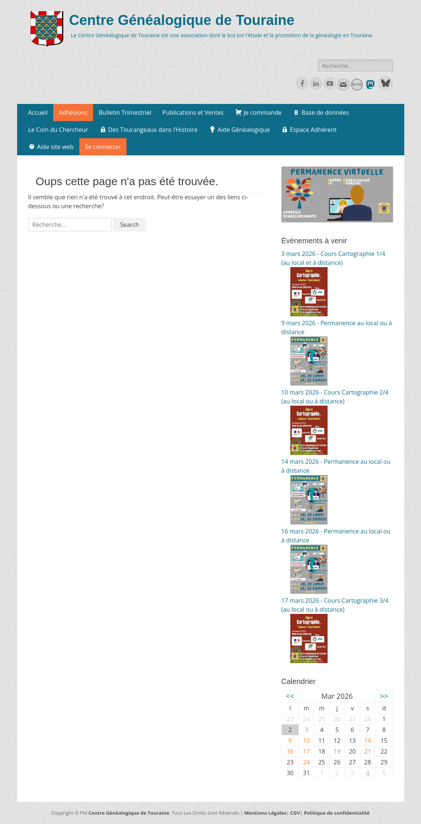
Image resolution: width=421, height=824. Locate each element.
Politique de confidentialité (336, 812)
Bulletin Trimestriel (125, 112)
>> (384, 696)
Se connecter (103, 147)
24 (306, 762)
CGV (295, 812)
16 (290, 751)
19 (337, 751)
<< (290, 696)
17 (306, 751)
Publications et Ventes (192, 112)
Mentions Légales (265, 812)
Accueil (38, 112)
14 (367, 740)
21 (367, 751)
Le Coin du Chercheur (58, 130)
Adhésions (73, 112)
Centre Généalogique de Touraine (181, 20)
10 (306, 740)
